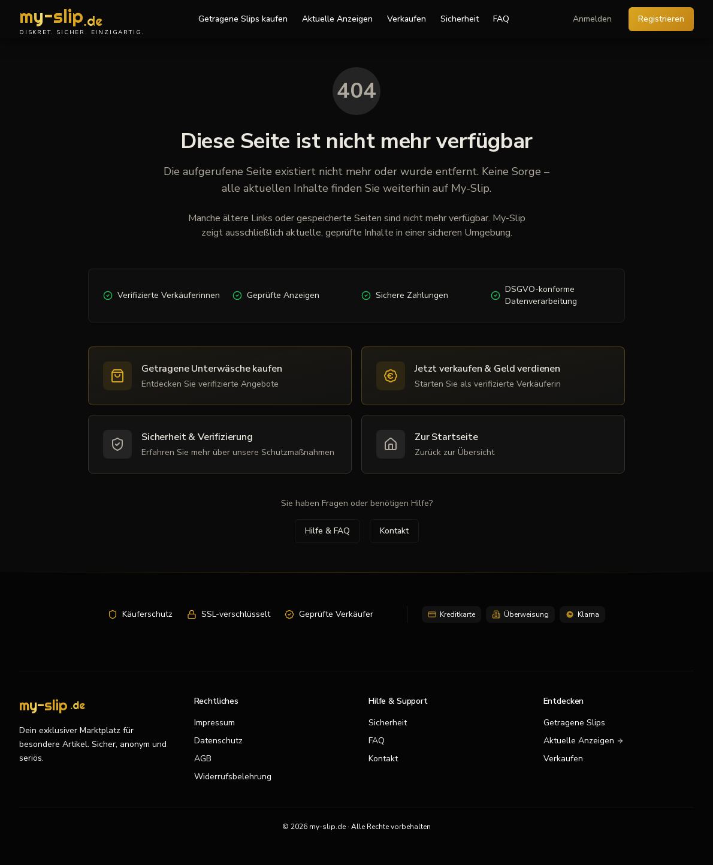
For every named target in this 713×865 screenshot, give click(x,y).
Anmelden (592, 19)
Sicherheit (459, 19)
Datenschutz (218, 740)
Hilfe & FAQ (327, 531)
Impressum (214, 722)
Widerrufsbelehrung (232, 776)
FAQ (501, 19)
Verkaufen (406, 19)
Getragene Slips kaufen (243, 19)
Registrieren (661, 19)
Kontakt (394, 531)
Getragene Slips (574, 722)
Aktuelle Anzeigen (337, 19)
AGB (203, 758)
